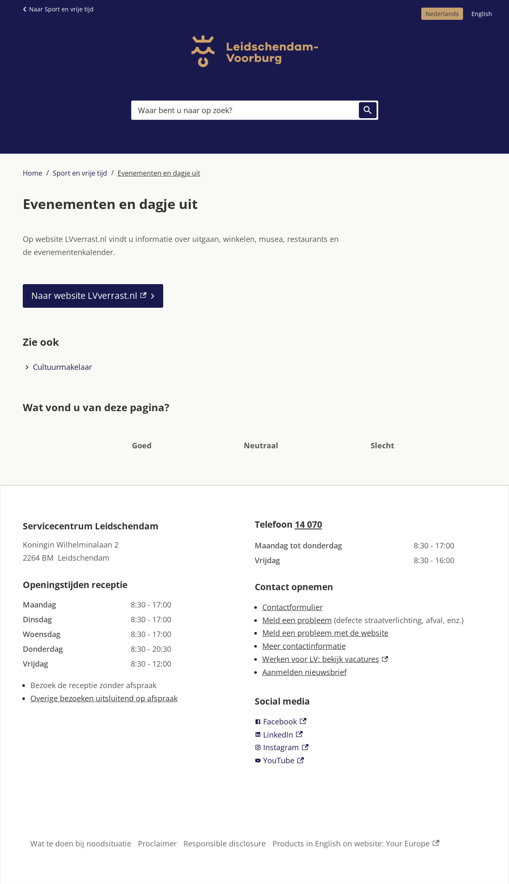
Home (32, 173)
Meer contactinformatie (304, 646)
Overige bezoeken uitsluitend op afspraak (104, 698)
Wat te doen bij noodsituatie (80, 843)
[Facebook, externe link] (371, 721)
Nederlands (442, 14)
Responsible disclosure (224, 843)
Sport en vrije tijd (80, 173)
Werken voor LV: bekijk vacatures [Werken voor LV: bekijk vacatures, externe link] (325, 659)
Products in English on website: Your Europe (355, 843)
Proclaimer (157, 843)
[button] (141, 432)
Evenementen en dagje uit (159, 173)
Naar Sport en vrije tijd (61, 9)
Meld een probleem (297, 620)
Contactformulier (292, 607)
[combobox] (254, 110)
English (481, 14)
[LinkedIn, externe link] (371, 734)
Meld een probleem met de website (325, 633)
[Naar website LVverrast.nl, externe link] (93, 296)
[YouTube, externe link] (371, 760)
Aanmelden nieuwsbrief (304, 672)
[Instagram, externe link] (371, 747)
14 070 (308, 524)
